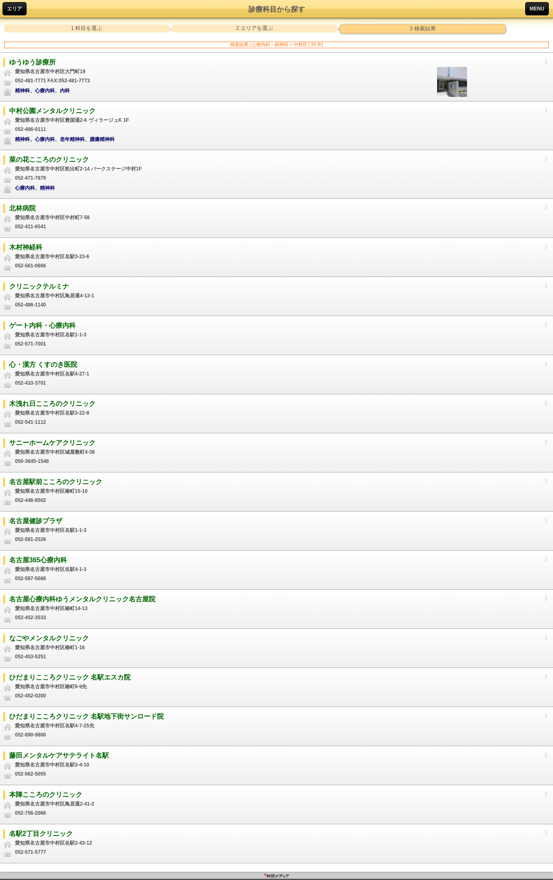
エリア (14, 9)
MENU (537, 9)
